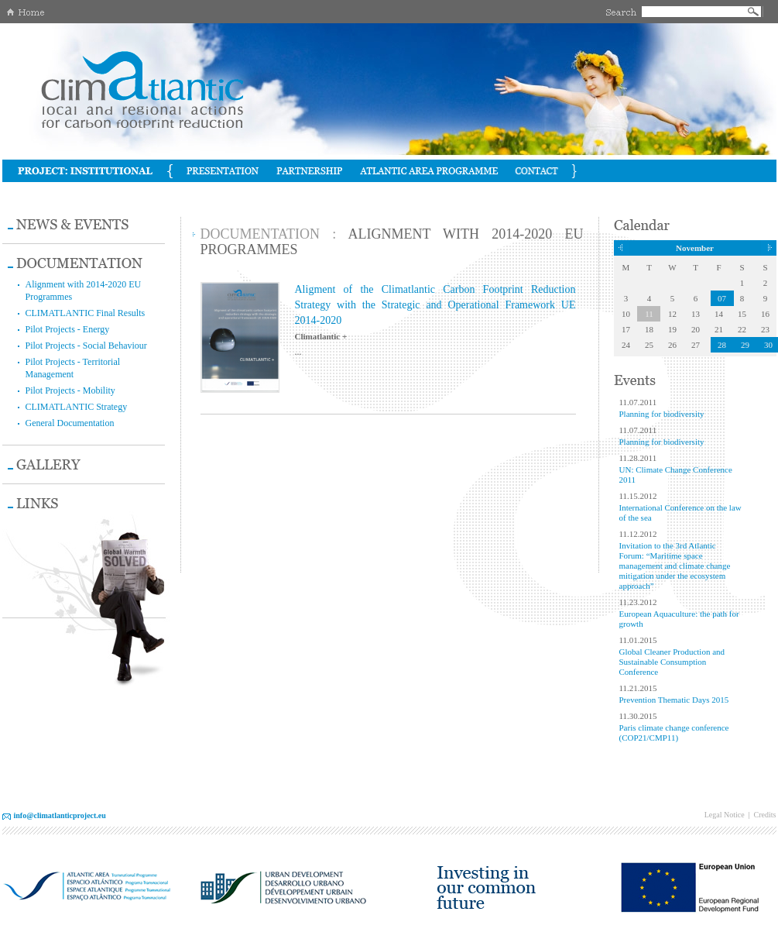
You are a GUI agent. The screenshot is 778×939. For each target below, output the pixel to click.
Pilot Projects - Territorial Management (73, 368)
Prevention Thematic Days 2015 (674, 699)
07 (722, 298)
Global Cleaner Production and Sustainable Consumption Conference (672, 661)
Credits (765, 814)
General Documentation (70, 423)
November (695, 248)
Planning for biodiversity (661, 413)
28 (722, 344)
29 (745, 344)
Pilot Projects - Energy (68, 329)
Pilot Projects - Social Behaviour (86, 345)
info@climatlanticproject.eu (60, 815)
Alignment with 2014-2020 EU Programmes (84, 290)
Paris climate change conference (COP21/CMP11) (674, 732)
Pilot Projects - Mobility (70, 390)
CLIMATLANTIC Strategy (77, 406)
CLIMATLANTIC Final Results (86, 313)
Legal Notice (724, 814)
